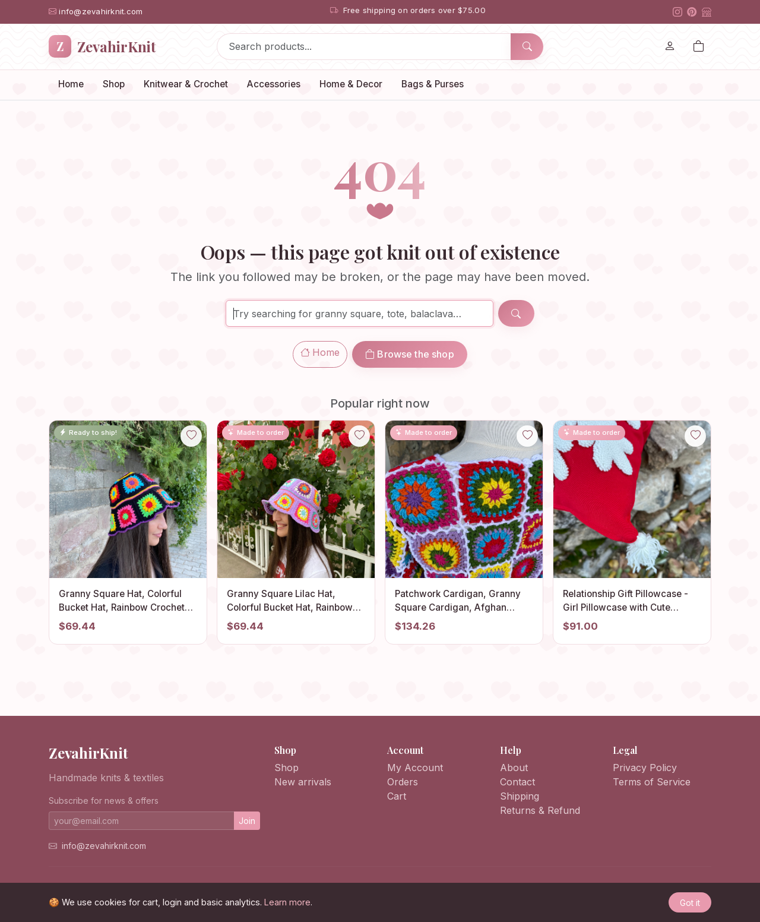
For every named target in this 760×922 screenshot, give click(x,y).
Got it (690, 903)
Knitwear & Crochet (186, 84)
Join (247, 821)
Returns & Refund (540, 810)
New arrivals (302, 782)
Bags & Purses (432, 84)
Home (71, 84)
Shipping (519, 796)
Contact (517, 782)
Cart (396, 796)
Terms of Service (652, 782)
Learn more (287, 902)
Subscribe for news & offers (104, 800)
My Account (415, 767)
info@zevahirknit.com (104, 846)
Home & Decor (350, 84)
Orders (402, 782)
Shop (114, 84)
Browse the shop (409, 354)
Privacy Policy (645, 767)
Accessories (273, 84)
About (514, 767)
